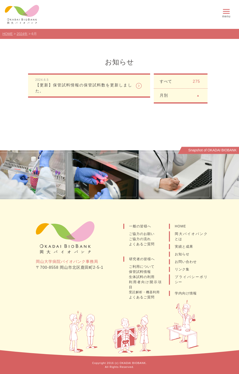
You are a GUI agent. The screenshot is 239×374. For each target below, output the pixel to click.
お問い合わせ (186, 262)
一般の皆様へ (140, 226)
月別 (180, 95)
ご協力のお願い (142, 234)
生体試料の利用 (142, 277)
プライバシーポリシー (191, 279)
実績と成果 (184, 246)
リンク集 (182, 269)
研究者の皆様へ (142, 259)
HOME (180, 226)
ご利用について (142, 267)
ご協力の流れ (140, 239)
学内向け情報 (186, 293)
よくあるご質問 (142, 244)
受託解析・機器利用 (144, 292)
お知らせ (182, 254)
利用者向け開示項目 (145, 284)
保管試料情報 (140, 272)
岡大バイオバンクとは (191, 236)
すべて (180, 81)
